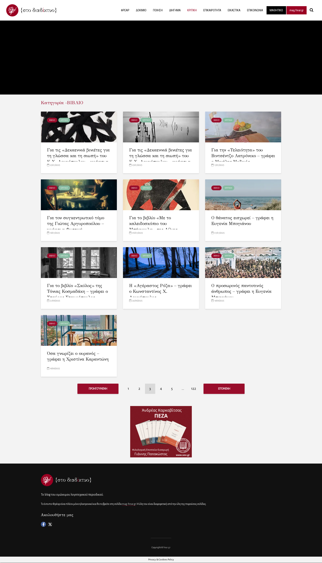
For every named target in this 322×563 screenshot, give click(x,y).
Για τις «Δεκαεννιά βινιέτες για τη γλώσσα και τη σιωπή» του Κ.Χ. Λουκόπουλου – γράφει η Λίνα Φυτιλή (160, 158)
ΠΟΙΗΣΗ (158, 10)
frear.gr (166, 547)
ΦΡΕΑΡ (125, 10)
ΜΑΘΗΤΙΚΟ (276, 10)
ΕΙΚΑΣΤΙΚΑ (234, 10)
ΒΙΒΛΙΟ (52, 120)
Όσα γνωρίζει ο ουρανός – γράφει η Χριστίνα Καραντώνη (78, 356)
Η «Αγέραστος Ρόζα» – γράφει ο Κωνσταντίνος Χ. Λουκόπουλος (160, 291)
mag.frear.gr (297, 10)
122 (193, 389)
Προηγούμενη (98, 388)
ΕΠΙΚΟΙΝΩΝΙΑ (255, 10)
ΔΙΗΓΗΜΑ (175, 10)
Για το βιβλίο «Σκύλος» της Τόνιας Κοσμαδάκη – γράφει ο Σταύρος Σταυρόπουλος (77, 291)
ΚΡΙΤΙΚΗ (192, 10)
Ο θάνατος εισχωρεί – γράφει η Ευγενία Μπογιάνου (242, 220)
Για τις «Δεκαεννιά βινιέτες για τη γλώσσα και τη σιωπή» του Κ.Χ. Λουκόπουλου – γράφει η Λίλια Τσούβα (78, 158)
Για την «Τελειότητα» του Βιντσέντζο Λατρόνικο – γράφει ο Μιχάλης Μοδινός (243, 155)
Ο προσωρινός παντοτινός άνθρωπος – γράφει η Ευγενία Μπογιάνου (241, 291)
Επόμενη (224, 388)
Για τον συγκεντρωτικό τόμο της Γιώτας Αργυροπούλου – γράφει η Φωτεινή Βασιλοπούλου (75, 226)
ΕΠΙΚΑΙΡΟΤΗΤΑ (212, 10)
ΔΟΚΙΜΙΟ (141, 10)
